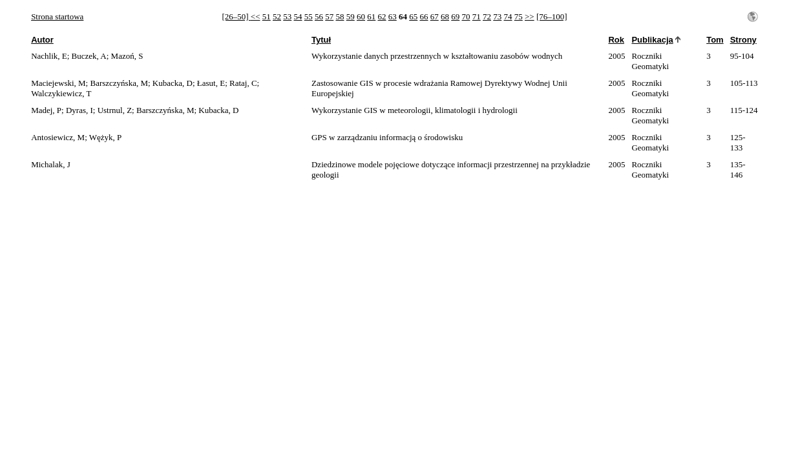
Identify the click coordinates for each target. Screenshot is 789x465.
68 (445, 16)
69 (455, 16)
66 (424, 16)
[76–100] (551, 16)
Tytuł (321, 40)
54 (298, 16)
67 (434, 16)
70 (466, 16)
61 (371, 16)
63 (392, 16)
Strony (743, 40)
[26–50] (236, 16)
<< (255, 16)
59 (350, 16)
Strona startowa (57, 16)
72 (487, 16)
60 (361, 16)
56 (319, 16)
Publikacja (652, 40)
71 (476, 16)
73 (497, 16)
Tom (714, 40)
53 (287, 16)
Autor (42, 40)
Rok (616, 40)
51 (266, 16)
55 (308, 16)
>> (529, 16)
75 (518, 16)
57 (329, 16)
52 (277, 16)
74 (508, 16)
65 (413, 16)
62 (382, 16)
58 (340, 16)
